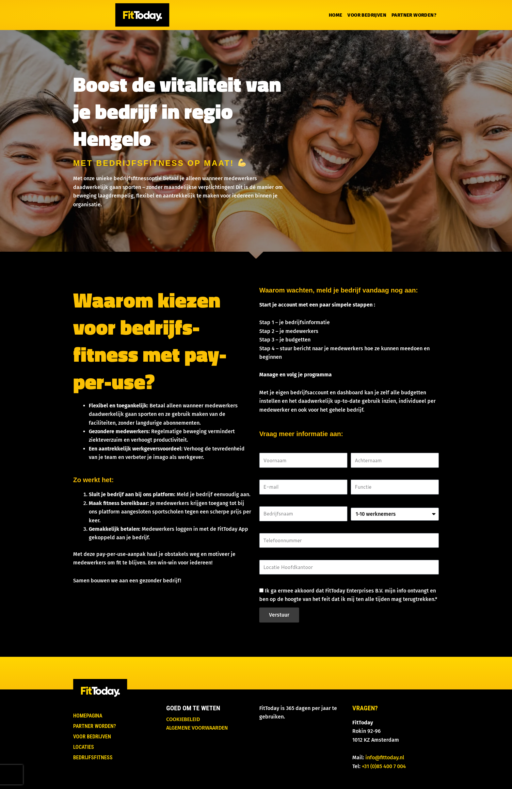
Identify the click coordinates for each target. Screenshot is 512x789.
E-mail (267, 475)
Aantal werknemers (374, 502)
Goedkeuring (274, 582)
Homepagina (87, 716)
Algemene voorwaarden (197, 728)
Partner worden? (414, 15)
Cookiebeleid (183, 719)
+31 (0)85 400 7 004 (384, 766)
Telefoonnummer (279, 529)
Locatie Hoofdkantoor (285, 555)
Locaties (83, 747)
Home (336, 15)
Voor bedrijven (366, 15)
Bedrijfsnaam (275, 502)
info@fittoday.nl (384, 757)
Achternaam (365, 448)
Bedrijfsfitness (93, 757)
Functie (359, 475)
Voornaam (271, 448)
